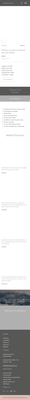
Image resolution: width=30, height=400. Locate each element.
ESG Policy (6, 384)
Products (6, 338)
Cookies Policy (7, 373)
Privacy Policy (7, 379)
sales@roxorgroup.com (10, 365)
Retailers (5, 347)
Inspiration (6, 340)
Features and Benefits (15, 91)
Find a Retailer (7, 79)
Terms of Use (7, 375)
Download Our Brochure (15, 310)
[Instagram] (8, 391)
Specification (15, 98)
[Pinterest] (4, 391)
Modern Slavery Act (9, 381)
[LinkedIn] (15, 391)
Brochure (6, 344)
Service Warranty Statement (11, 377)
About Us (6, 342)
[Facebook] (11, 391)
